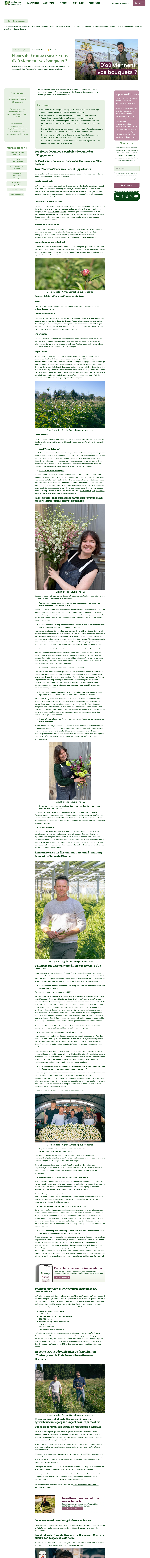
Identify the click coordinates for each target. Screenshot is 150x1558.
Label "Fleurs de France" (49, 449)
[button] (33, 2)
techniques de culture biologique (81, 237)
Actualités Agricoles (16, 184)
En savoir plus (131, 137)
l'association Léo (51, 1221)
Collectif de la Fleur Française (51, 471)
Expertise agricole (17, 190)
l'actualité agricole (64, 1344)
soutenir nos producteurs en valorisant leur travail (67, 685)
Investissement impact (17, 167)
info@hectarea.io (75, 1545)
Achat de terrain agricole (17, 153)
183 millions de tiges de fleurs (64, 321)
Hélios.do (72, 1437)
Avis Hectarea (17, 195)
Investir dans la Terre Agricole (16, 160)
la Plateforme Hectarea (45, 1528)
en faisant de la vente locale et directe (59, 1245)
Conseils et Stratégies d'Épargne (17, 176)
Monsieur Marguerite (57, 212)
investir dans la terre (67, 1454)
